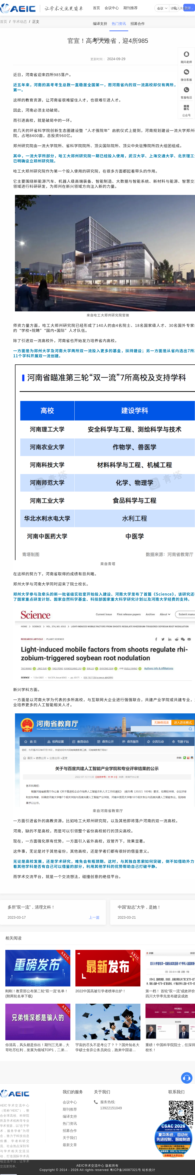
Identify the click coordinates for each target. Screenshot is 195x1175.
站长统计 (148, 1170)
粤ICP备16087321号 (125, 1170)
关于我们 (100, 39)
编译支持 (100, 24)
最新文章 (70, 1145)
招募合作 (138, 24)
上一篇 (94, 917)
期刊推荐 (130, 8)
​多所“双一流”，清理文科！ (31, 907)
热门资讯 (119, 24)
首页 (96, 8)
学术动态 (20, 22)
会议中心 (112, 8)
